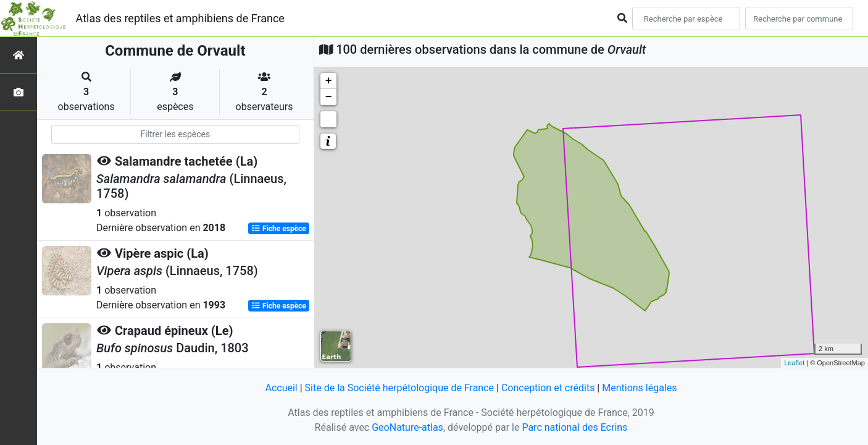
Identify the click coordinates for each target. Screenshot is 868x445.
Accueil (281, 388)
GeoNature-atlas (407, 427)
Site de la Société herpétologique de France (399, 388)
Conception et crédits (548, 388)
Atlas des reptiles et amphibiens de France (180, 18)
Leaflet (794, 363)
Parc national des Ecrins (574, 427)
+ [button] (328, 81)
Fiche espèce (278, 228)
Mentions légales (639, 388)
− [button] (328, 97)
